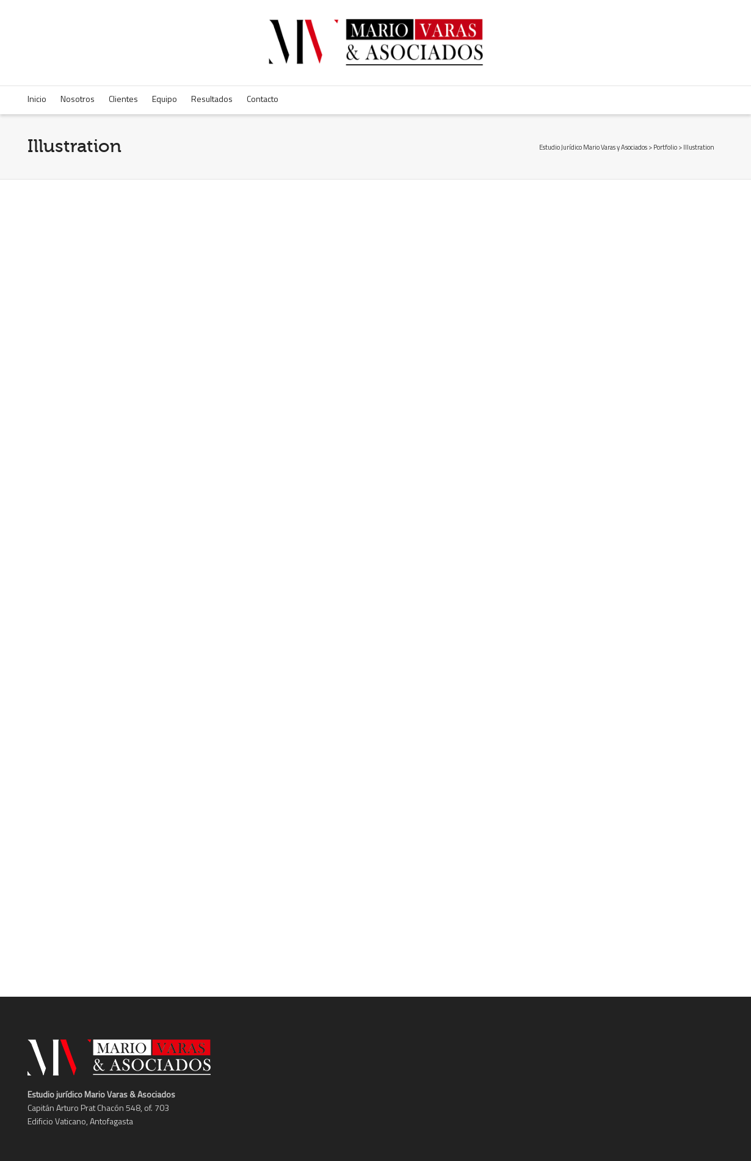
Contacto (262, 98)
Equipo (164, 98)
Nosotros (77, 98)
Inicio (36, 98)
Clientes (123, 98)
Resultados (212, 98)
